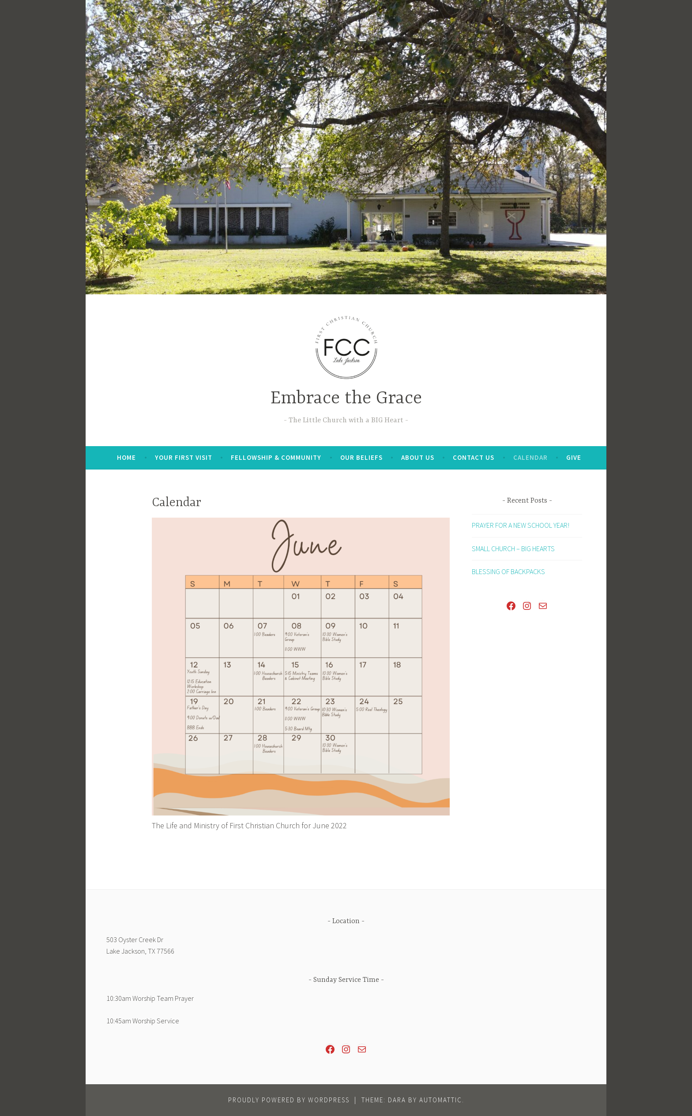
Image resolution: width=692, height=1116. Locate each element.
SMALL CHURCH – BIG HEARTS (513, 548)
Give (573, 457)
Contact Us (473, 457)
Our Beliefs (361, 457)
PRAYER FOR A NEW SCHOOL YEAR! (520, 525)
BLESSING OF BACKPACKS (508, 571)
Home (126, 457)
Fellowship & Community (276, 457)
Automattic (440, 1100)
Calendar (530, 457)
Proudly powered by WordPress (289, 1100)
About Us (417, 457)
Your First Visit (183, 457)
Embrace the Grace (346, 398)
